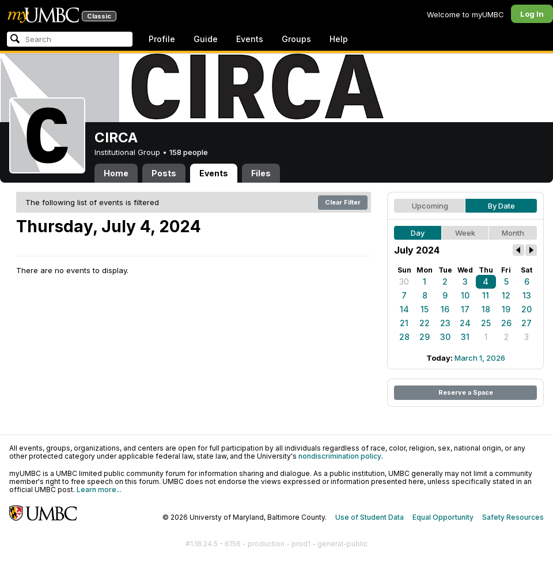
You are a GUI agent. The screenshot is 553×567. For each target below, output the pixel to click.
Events (249, 39)
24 (465, 323)
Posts (163, 173)
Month (513, 232)
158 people (188, 152)
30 (404, 281)
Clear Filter (343, 202)
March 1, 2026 (479, 357)
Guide (206, 39)
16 (445, 309)
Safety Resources (513, 517)
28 (404, 337)
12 (506, 295)
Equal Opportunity (443, 517)
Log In (532, 13)
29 (424, 337)
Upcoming (430, 205)
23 (445, 323)
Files (261, 173)
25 (486, 323)
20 (526, 309)
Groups (296, 39)
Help (338, 39)
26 (506, 323)
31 (465, 337)
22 (424, 323)
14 (404, 309)
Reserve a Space (465, 392)
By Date (501, 205)
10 (465, 295)
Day (418, 232)
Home (116, 173)
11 (485, 295)
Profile (162, 39)
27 (526, 323)
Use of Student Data (369, 517)
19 (506, 309)
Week (465, 232)
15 (425, 309)
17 (465, 309)
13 (526, 295)
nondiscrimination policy (339, 456)
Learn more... (99, 489)
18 (486, 309)
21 (404, 323)
